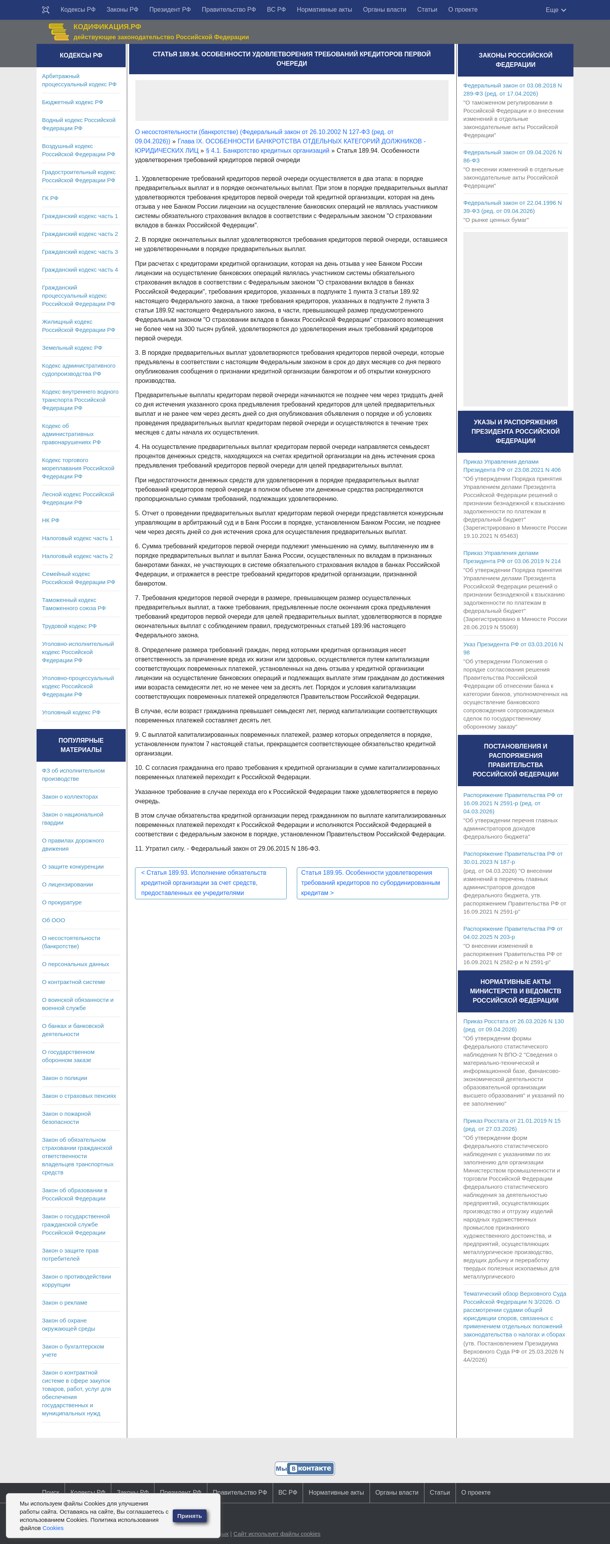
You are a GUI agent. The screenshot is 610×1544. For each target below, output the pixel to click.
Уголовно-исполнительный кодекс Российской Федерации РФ (78, 651)
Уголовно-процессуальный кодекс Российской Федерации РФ (78, 686)
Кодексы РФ (78, 9)
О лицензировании (67, 884)
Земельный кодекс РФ (72, 347)
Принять (189, 1516)
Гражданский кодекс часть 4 (80, 269)
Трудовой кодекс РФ (69, 626)
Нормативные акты (324, 9)
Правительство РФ (229, 9)
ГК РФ (50, 198)
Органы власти (384, 9)
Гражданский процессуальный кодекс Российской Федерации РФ (79, 295)
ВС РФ (276, 9)
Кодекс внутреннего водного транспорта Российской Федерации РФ (80, 399)
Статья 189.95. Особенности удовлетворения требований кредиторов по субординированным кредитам (370, 882)
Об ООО (53, 920)
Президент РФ (170, 9)
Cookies (52, 1528)
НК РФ (51, 520)
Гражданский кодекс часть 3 (80, 251)
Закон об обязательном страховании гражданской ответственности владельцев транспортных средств (78, 1156)
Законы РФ (122, 9)
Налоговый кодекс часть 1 (77, 538)
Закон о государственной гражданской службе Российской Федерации (76, 1224)
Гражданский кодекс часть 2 (80, 233)
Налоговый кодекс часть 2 (77, 556)
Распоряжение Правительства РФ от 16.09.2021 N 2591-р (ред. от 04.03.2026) (513, 803)
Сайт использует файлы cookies (277, 1533)
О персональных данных (75, 964)
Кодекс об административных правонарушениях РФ (71, 433)
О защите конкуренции (73, 866)
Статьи (427, 9)
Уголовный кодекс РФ (71, 712)
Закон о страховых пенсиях (79, 1095)
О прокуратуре (62, 902)
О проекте (462, 9)
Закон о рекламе (65, 1302)
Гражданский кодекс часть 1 (80, 216)
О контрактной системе (73, 982)
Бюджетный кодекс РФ (72, 102)
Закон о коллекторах (70, 796)
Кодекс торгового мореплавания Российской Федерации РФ (78, 468)
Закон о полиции (64, 1078)
